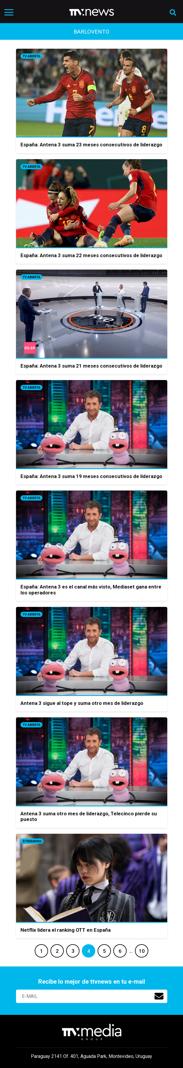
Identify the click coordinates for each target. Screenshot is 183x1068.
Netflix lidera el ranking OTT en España (65, 930)
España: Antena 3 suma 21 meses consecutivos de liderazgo (91, 366)
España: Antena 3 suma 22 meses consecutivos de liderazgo (91, 255)
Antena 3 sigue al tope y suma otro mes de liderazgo (81, 703)
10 (142, 951)
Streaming (32, 841)
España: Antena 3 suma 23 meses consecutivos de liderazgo (91, 145)
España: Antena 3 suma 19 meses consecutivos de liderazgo (91, 476)
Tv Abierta (31, 56)
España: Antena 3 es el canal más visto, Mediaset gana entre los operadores (90, 590)
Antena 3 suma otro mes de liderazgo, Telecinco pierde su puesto (88, 816)
